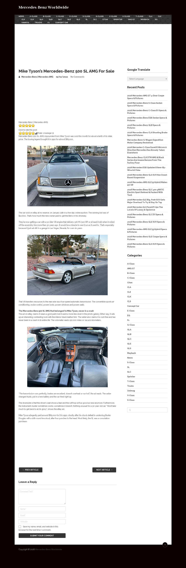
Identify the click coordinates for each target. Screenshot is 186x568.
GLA (41, 19)
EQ (156, 19)
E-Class (73, 16)
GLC (60, 19)
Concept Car (61, 22)
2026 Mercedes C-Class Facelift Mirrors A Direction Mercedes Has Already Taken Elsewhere (147, 150)
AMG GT (131, 19)
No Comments (77, 77)
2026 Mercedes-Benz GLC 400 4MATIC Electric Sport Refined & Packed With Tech (145, 192)
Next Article (104, 470)
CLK (32, 19)
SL (87, 19)
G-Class (100, 16)
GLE (69, 19)
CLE (159, 16)
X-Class (126, 16)
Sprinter (117, 19)
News (21, 16)
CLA (150, 16)
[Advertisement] (93, 44)
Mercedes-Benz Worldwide (44, 7)
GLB (50, 19)
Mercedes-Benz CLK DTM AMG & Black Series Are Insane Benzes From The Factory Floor (145, 160)
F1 (49, 22)
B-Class (47, 16)
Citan (105, 19)
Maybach (145, 19)
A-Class (33, 16)
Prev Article (30, 470)
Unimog (25, 22)
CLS (23, 19)
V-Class (113, 16)
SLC (95, 19)
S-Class (86, 16)
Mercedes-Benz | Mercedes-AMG (37, 77)
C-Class (60, 16)
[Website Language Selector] (147, 79)
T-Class (139, 16)
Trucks (38, 22)
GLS (78, 19)
